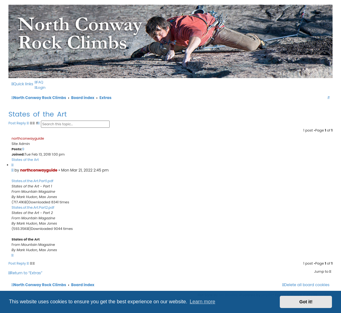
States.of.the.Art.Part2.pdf (33, 207)
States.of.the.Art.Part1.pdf (32, 180)
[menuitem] (39, 82)
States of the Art (37, 114)
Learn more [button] (202, 301)
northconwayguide (28, 138)
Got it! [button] (306, 301)
